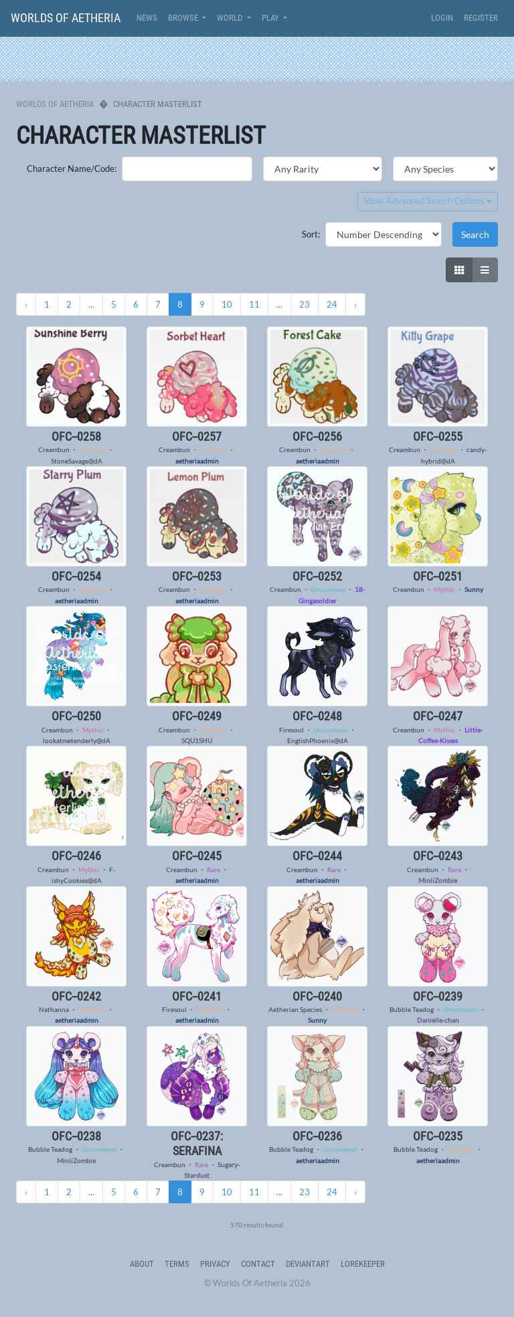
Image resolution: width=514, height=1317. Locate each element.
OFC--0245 (197, 856)
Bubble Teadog (412, 1009)
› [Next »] (355, 304)
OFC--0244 (317, 856)
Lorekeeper (363, 1264)
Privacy (215, 1264)
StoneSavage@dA (76, 461)
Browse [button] (184, 18)
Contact (258, 1264)
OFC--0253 (197, 576)
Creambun (54, 449)
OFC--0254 (76, 576)
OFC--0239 (437, 996)
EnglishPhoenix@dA (317, 740)
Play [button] (271, 18)
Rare (213, 870)
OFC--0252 (317, 576)
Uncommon (328, 589)
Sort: (311, 234)
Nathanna (54, 1009)
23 (304, 304)
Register (481, 18)
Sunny (473, 589)
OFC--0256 (317, 436)
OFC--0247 (437, 716)
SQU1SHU (196, 740)
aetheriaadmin (197, 461)
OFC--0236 (317, 1136)
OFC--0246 (76, 856)
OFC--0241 (197, 996)
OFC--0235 (437, 1136)
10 (227, 304)
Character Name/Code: (71, 168)
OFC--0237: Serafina (197, 1143)
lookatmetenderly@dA (76, 740)
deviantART (308, 1264)
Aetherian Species (295, 1009)
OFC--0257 (197, 436)
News (147, 18)
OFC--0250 (76, 716)
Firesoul (291, 730)
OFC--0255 (437, 436)
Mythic (444, 589)
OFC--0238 (76, 1136)
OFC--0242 (76, 996)
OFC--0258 (76, 436)
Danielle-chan (438, 1020)
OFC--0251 (437, 576)
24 (332, 304)
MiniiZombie (437, 880)
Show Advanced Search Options (427, 201)
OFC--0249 (197, 716)
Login (442, 18)
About (142, 1264)
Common (92, 449)
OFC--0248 (317, 716)
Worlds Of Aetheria (65, 18)
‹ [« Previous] (26, 304)
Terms (177, 1264)
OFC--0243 (437, 856)
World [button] (230, 18)
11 (254, 304)
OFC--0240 (317, 996)
